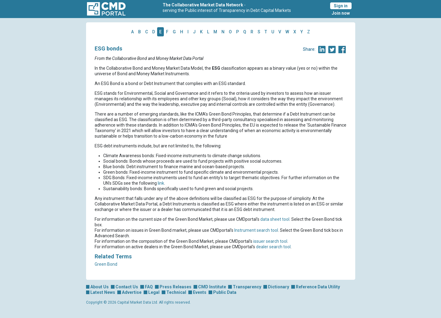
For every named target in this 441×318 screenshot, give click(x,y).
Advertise (131, 292)
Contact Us (126, 286)
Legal (154, 292)
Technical (176, 292)
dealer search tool (273, 246)
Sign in (341, 5)
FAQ (149, 286)
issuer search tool (270, 241)
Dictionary (278, 286)
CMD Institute (212, 286)
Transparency (247, 286)
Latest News (102, 292)
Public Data (224, 292)
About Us (99, 286)
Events (199, 292)
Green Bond (106, 264)
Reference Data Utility (318, 286)
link (161, 183)
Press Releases (175, 286)
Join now (341, 13)
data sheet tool (274, 219)
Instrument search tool (256, 230)
